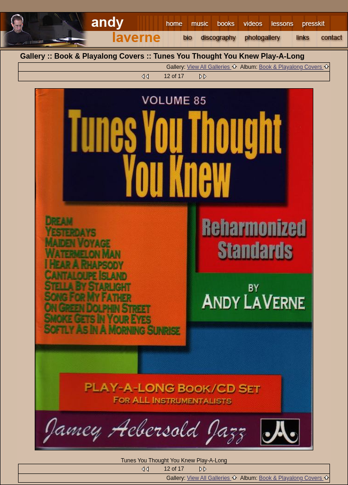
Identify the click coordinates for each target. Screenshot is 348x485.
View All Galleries (212, 67)
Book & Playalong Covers (294, 67)
